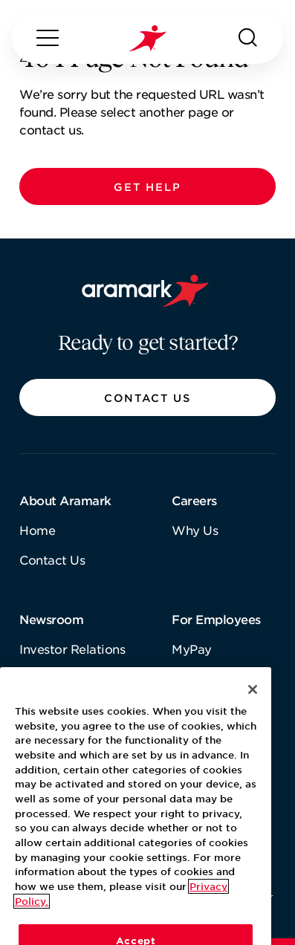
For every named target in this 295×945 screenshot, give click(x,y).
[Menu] (47, 38)
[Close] (252, 717)
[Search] (248, 38)
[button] (147, 186)
